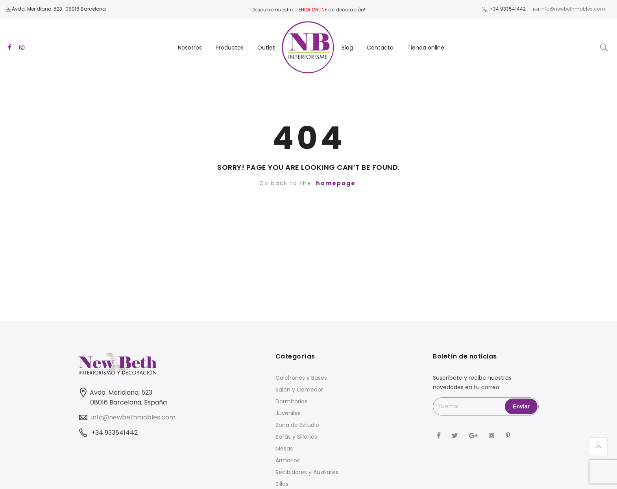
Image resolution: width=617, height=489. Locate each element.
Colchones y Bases (301, 378)
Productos (230, 47)
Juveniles (288, 413)
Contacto (380, 47)
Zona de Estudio (297, 425)
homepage (336, 183)
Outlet (266, 47)
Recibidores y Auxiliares (306, 472)
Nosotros (190, 47)
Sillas (281, 484)
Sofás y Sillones (296, 437)
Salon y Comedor (299, 389)
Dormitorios (291, 401)
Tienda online (425, 47)
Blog (347, 47)
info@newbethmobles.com (133, 417)
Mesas (284, 448)
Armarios (287, 460)
